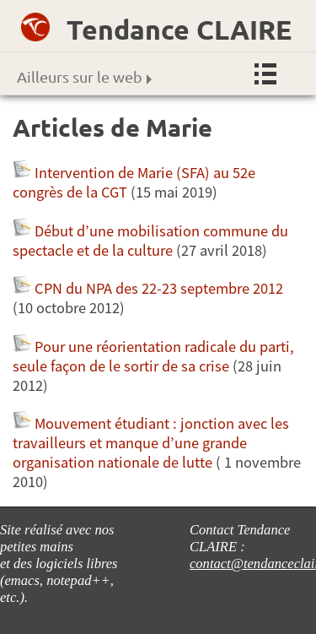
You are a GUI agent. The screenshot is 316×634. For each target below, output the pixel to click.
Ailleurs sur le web (84, 76)
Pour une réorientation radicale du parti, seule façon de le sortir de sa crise (153, 356)
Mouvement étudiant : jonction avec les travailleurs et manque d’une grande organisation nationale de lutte (151, 443)
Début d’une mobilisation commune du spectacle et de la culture (150, 240)
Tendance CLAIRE (179, 29)
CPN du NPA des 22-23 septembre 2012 (159, 288)
